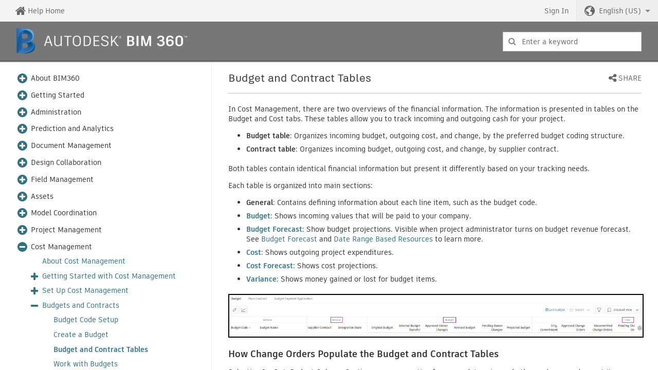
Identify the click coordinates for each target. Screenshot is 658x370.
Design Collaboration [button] (66, 162)
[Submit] (512, 41)
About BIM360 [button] (55, 78)
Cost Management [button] (61, 247)
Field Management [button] (62, 179)
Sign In (556, 11)
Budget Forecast (289, 239)
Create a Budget (80, 334)
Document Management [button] (71, 145)
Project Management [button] (66, 230)
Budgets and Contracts (80, 305)
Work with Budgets (85, 364)
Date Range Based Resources (383, 239)
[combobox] (572, 41)
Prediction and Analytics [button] (72, 128)
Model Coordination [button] (64, 213)
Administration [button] (56, 112)
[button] (617, 11)
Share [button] (630, 79)
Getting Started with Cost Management (109, 276)
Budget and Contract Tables (100, 349)
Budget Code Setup (85, 320)
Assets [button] (42, 196)
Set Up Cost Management (85, 290)
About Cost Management (83, 261)
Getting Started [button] (57, 95)
